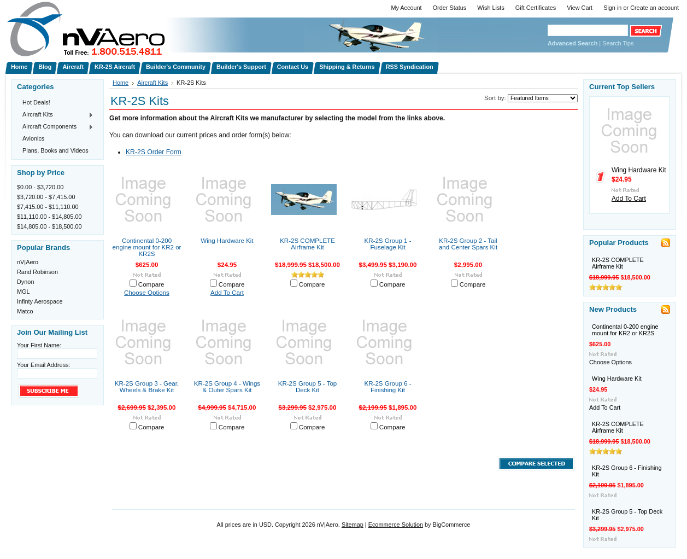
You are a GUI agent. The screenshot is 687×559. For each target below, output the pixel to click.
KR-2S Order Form (153, 152)
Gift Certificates (535, 7)
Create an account (654, 7)
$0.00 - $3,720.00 (40, 187)
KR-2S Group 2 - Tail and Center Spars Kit (468, 244)
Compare (151, 284)
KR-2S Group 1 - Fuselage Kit (388, 244)
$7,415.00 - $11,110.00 (47, 206)
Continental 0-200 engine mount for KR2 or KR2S (147, 247)
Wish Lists (490, 7)
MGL (23, 291)
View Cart (579, 7)
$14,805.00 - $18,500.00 (49, 226)
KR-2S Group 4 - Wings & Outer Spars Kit (227, 386)
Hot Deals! (36, 102)
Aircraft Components (55, 127)
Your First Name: (39, 345)
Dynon (25, 281)
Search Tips (617, 43)
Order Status (450, 7)
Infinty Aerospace (39, 301)
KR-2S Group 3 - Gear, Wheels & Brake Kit (147, 386)
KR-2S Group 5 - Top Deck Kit (307, 386)
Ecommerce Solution (395, 524)
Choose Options (146, 292)
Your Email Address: (44, 365)
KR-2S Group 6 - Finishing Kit (388, 386)
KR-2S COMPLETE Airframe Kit (307, 244)
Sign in (612, 7)
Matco (25, 311)
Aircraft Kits (55, 115)
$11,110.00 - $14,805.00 (49, 216)
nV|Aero (27, 262)
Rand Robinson (37, 272)
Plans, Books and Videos (55, 150)
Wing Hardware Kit (227, 240)
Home (120, 82)
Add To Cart (227, 292)
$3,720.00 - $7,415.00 (46, 197)
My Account (406, 7)
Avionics (33, 138)
